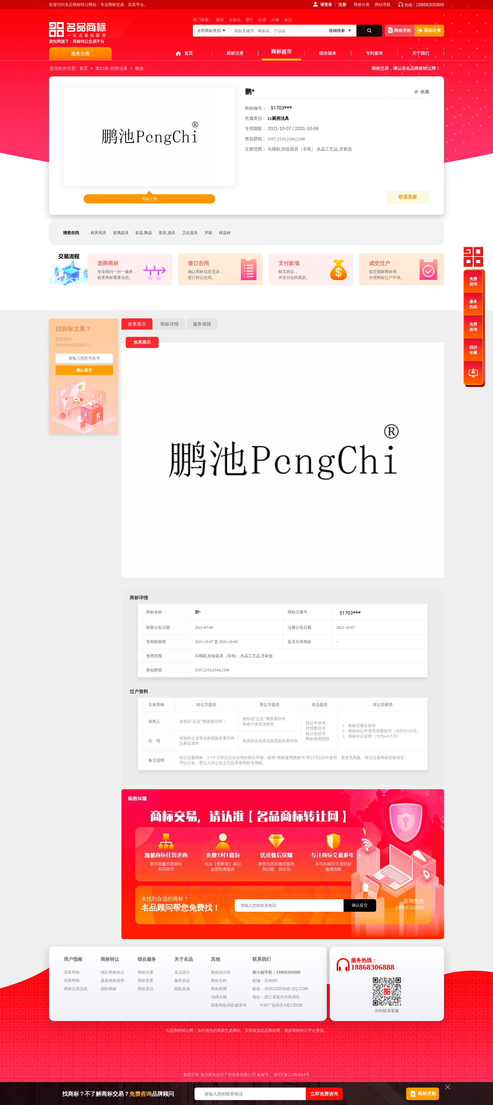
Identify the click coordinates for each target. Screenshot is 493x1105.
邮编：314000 (264, 980)
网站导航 (383, 4)
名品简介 (182, 972)
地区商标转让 (112, 972)
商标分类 (362, 4)
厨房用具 (98, 232)
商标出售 (429, 30)
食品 (288, 19)
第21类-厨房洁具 (111, 68)
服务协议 (182, 980)
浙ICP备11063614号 (291, 1074)
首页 (188, 53)
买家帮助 (72, 980)
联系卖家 (408, 197)
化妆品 (235, 19)
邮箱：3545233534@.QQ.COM (280, 988)
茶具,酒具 (167, 232)
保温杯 (225, 232)
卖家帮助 (72, 972)
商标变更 (145, 980)
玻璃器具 (121, 232)
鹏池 (139, 68)
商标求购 (399, 30)
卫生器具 (190, 232)
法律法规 (219, 997)
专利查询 (374, 53)
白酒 (262, 19)
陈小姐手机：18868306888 (276, 972)
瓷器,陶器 (143, 232)
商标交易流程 (76, 988)
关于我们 (420, 53)
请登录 (326, 4)
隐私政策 (182, 988)
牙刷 (208, 232)
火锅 (275, 19)
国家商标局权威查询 (228, 1005)
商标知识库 (221, 972)
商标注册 (235, 53)
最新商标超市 (112, 980)
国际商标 (109, 988)
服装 (220, 19)
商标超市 (281, 51)
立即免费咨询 (324, 1093)
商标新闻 (219, 988)
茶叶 (249, 19)
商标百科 (219, 980)
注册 (342, 4)
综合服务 (327, 53)
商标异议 (145, 988)
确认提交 (84, 370)
